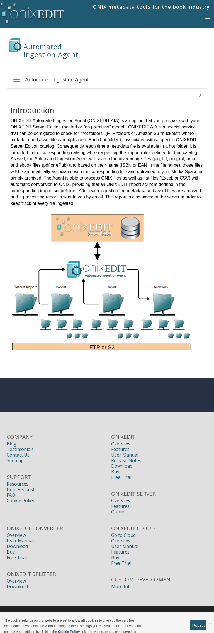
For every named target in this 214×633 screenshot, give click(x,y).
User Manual (124, 455)
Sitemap (15, 460)
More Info (121, 586)
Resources (17, 484)
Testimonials (20, 449)
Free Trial (121, 477)
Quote (117, 512)
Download (121, 466)
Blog (11, 444)
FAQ (11, 495)
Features (120, 449)
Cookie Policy (20, 501)
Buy (115, 472)
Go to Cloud (123, 535)
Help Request (21, 489)
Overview (120, 444)
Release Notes (126, 460)
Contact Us (18, 455)
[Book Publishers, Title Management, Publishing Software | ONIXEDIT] (32, 12)
